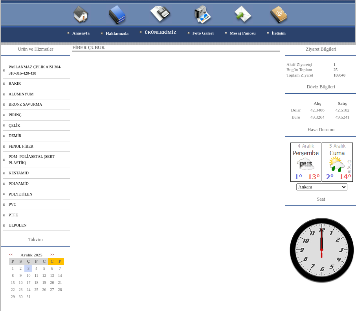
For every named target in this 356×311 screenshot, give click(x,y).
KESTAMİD (19, 173)
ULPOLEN (18, 225)
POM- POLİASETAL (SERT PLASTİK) (32, 159)
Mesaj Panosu (243, 33)
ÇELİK (14, 125)
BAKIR (15, 83)
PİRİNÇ (15, 115)
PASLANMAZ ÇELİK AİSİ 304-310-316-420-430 (35, 70)
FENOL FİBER (21, 146)
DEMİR (15, 136)
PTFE (13, 215)
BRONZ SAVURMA (25, 104)
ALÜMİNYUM (21, 94)
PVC (12, 204)
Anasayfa (81, 33)
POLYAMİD (19, 183)
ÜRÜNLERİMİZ (160, 32)
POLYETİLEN (20, 194)
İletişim (279, 33)
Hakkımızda (117, 33)
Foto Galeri (203, 33)
